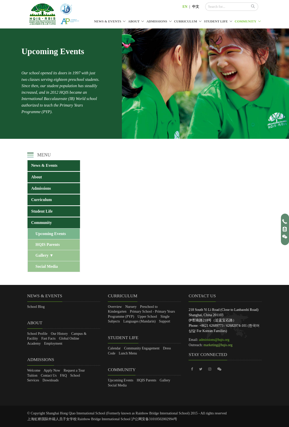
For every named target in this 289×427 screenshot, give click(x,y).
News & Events (107, 21)
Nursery (131, 307)
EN (184, 7)
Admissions (156, 21)
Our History (59, 334)
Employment (53, 343)
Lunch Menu (128, 353)
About (134, 21)
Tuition (32, 375)
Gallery (45, 255)
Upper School (147, 316)
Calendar (114, 348)
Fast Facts (48, 338)
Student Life (216, 21)
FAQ (63, 375)
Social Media (47, 266)
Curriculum (185, 21)
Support (164, 321)
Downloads (50, 380)
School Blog (36, 307)
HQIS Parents (48, 244)
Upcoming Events (51, 234)
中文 (195, 7)
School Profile (37, 334)
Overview (115, 307)
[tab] (54, 165)
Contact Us (49, 375)
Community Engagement (142, 348)
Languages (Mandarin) (139, 321)
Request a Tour (74, 370)
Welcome (34, 370)
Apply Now (52, 370)
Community (245, 21)
